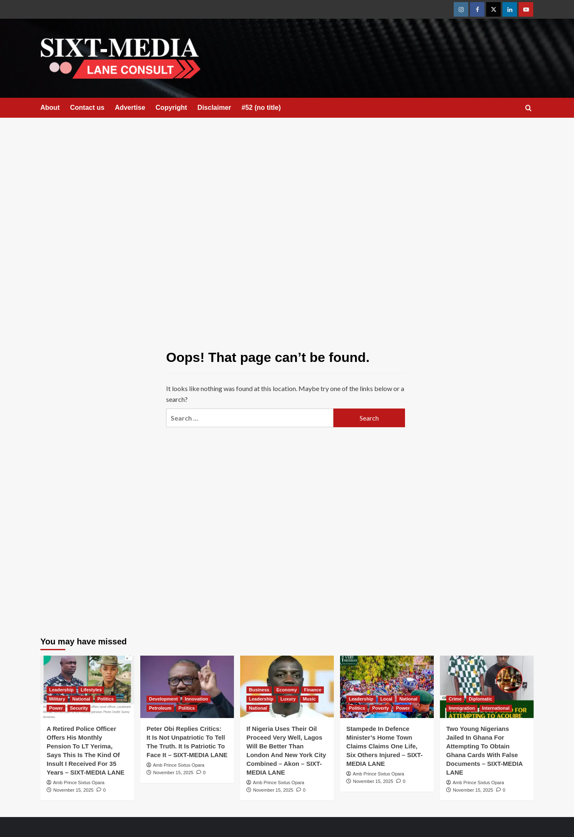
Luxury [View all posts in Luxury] (288, 698)
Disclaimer (214, 107)
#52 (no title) (261, 107)
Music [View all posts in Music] (309, 698)
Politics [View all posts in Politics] (105, 698)
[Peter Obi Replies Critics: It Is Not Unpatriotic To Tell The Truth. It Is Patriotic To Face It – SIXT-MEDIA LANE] (187, 687)
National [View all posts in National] (81, 698)
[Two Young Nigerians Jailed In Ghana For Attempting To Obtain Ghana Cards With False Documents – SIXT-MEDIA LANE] (487, 687)
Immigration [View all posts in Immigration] (462, 708)
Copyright (171, 107)
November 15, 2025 (73, 789)
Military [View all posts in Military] (57, 698)
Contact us (87, 107)
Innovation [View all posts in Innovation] (196, 698)
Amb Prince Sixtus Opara (78, 782)
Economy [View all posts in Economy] (286, 689)
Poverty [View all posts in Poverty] (380, 708)
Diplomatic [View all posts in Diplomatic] (480, 698)
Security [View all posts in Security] (79, 708)
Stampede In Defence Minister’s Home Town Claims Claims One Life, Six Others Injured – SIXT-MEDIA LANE (384, 746)
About (50, 107)
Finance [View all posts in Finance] (312, 689)
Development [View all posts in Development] (163, 698)
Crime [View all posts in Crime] (455, 698)
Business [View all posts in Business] (259, 689)
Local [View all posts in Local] (386, 698)
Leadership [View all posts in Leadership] (61, 689)
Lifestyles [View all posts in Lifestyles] (91, 689)
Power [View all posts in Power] (56, 708)
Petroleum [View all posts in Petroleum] (160, 708)
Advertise (130, 107)
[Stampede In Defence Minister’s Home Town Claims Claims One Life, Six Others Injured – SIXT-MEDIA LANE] (387, 687)
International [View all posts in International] (495, 708)
